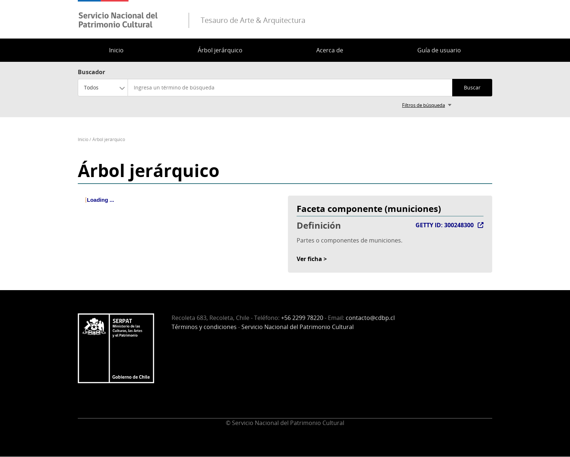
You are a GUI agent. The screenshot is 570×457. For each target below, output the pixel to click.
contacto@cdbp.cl (370, 318)
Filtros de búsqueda (423, 105)
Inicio (116, 50)
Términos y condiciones (204, 327)
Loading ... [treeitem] (100, 200)
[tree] (180, 206)
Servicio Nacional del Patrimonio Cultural (297, 327)
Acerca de (329, 50)
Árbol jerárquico (220, 50)
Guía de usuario (439, 50)
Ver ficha (309, 259)
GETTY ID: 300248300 (445, 225)
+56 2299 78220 (302, 318)
